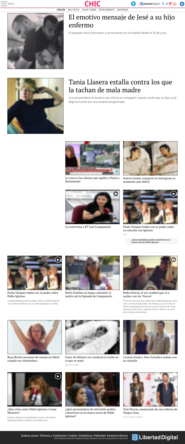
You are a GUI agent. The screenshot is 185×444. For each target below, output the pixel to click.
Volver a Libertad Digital (149, 3)
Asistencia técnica (117, 435)
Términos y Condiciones (53, 435)
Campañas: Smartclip (82, 438)
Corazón (61, 10)
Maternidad (122, 10)
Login (182, 3)
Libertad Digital (155, 437)
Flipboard (170, 4)
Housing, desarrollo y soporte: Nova (116, 438)
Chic (92, 4)
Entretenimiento (107, 10)
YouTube (175, 3)
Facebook (163, 3)
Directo (134, 3)
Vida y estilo (73, 10)
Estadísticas (85, 435)
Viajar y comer (89, 10)
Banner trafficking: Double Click (64, 438)
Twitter (167, 3)
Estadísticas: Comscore (96, 438)
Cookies (72, 435)
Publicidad (100, 435)
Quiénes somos (30, 435)
